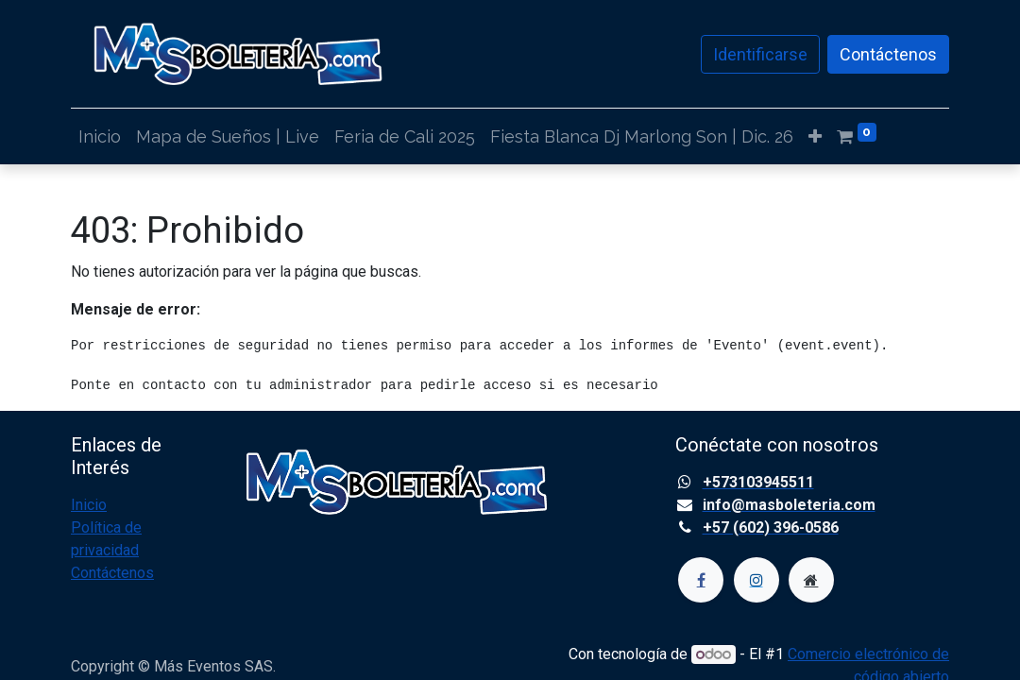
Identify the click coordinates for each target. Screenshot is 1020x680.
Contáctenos (888, 54)
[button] (815, 136)
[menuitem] (99, 136)
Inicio (89, 505)
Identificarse (760, 54)
